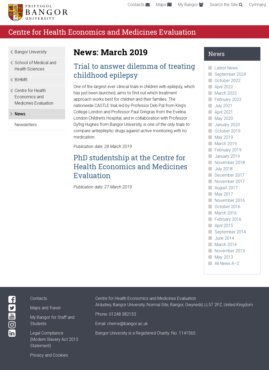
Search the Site (226, 4)
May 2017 (224, 194)
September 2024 (230, 74)
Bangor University (31, 51)
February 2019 (228, 149)
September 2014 (230, 231)
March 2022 (226, 93)
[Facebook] (15, 299)
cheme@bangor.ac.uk (127, 323)
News (20, 113)
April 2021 (224, 112)
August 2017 (226, 187)
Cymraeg (257, 4)
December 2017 (230, 175)
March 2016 (226, 212)
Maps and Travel (45, 307)
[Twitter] (15, 308)
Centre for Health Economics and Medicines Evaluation (34, 97)
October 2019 (227, 131)
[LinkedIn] (15, 333)
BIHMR (21, 79)
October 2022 (227, 80)
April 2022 (224, 86)
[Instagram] (15, 325)
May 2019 (224, 137)
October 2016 (227, 206)
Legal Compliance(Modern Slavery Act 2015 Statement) (54, 339)
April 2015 (224, 225)
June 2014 (224, 238)
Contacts (139, 4)
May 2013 (224, 257)
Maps (164, 4)
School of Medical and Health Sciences (35, 65)
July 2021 (223, 105)
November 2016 (230, 200)
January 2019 (227, 156)
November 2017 (230, 181)
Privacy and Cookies (49, 355)
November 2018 (230, 162)
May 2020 (224, 118)
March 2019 (226, 143)
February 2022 (228, 99)
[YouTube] (15, 316)
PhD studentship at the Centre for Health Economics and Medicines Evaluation (130, 166)
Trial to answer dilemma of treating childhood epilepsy (134, 70)
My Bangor (190, 4)
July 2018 (223, 168)
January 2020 (227, 124)
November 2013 (230, 250)
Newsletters (26, 124)
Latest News (226, 67)
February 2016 (228, 219)
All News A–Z (227, 263)
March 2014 (226, 244)
